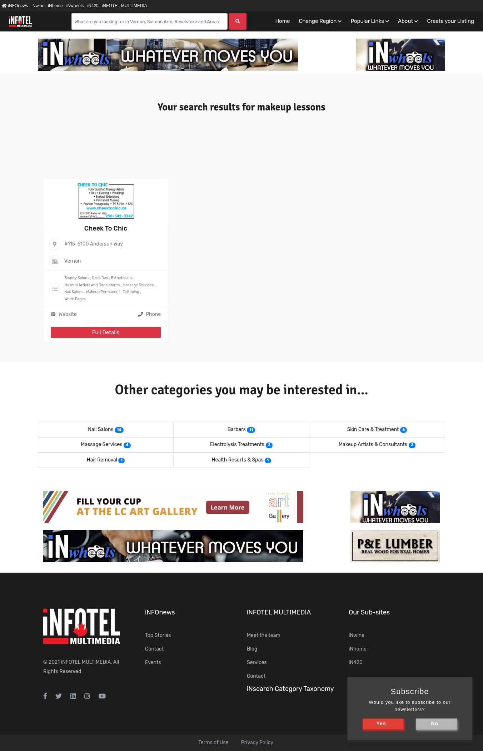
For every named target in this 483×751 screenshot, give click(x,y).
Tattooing (131, 292)
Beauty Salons (76, 278)
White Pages (75, 299)
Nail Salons (73, 292)
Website (68, 314)
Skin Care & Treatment (373, 429)
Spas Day (100, 278)
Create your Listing (450, 21)
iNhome (55, 5)
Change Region (318, 21)
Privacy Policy (257, 743)
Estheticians (122, 278)
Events (153, 662)
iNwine (37, 5)
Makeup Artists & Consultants (373, 444)
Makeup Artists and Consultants (92, 285)
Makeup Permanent (103, 292)
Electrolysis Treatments (237, 444)
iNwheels (75, 5)
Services (257, 662)
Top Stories (158, 635)
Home (282, 21)
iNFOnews (15, 5)
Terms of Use (213, 743)
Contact (154, 649)
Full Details (105, 332)
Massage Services (138, 285)
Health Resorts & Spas (237, 460)
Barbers (237, 429)
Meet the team (263, 635)
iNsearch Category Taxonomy (290, 689)
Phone (149, 314)
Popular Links (367, 21)
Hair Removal (102, 460)
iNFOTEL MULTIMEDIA (124, 5)
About (405, 21)
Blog (252, 649)
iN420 (92, 5)
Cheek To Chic (106, 228)
